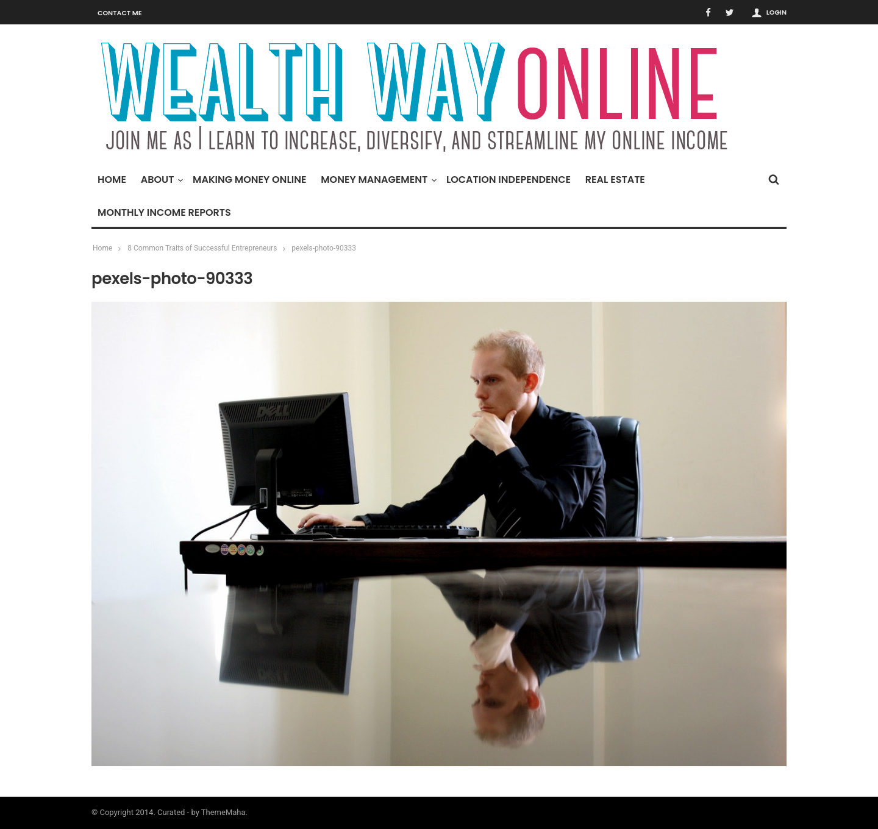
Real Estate (615, 180)
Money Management (377, 180)
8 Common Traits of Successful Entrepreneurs (202, 248)
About (160, 180)
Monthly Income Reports (164, 212)
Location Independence (508, 180)
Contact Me (120, 13)
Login (776, 12)
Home (112, 180)
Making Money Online (249, 180)
